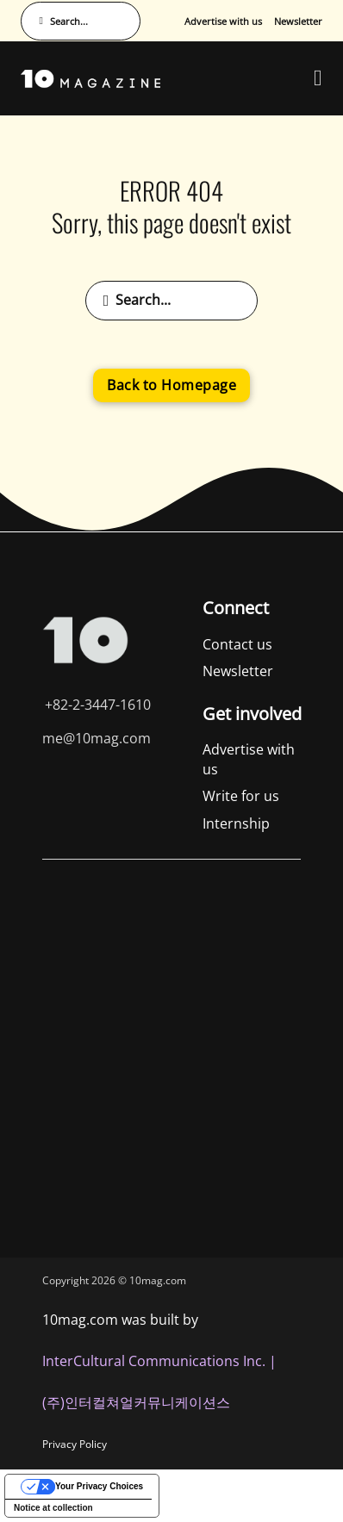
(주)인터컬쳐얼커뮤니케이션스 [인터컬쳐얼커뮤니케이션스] (136, 1402)
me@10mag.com (96, 738)
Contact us (237, 644)
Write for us (241, 795)
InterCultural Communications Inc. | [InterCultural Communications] (159, 1360)
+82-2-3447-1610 (98, 704)
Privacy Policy (74, 1444)
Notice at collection (53, 1508)
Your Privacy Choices (99, 1486)
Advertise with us (223, 21)
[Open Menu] (318, 78)
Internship (236, 823)
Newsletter (298, 21)
